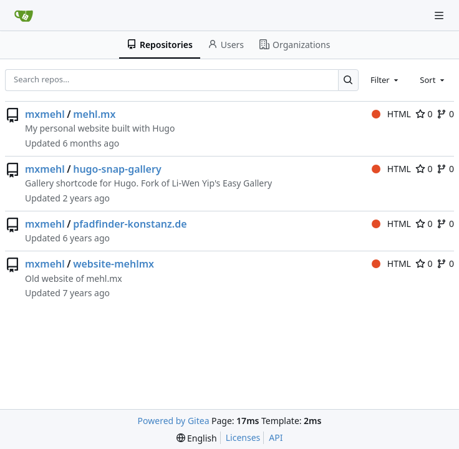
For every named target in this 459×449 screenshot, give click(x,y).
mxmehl (45, 114)
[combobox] (385, 80)
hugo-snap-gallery (117, 169)
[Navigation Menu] (440, 15)
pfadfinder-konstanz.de (129, 224)
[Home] (23, 15)
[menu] (196, 438)
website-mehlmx (113, 264)
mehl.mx (94, 114)
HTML (391, 114)
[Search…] (348, 80)
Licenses (243, 437)
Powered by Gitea (174, 421)
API (276, 437)
